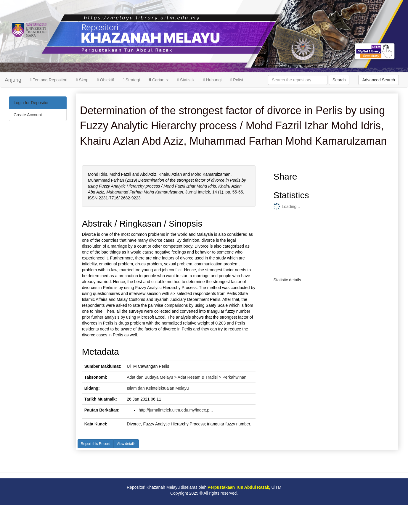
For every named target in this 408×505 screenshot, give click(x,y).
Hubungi (212, 80)
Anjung (13, 80)
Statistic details (287, 279)
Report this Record (95, 444)
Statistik (186, 80)
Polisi (236, 80)
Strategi (131, 80)
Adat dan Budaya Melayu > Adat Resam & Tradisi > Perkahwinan (186, 377)
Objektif (105, 80)
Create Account (28, 114)
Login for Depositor (31, 102)
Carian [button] (158, 80)
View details (126, 444)
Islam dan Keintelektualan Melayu (158, 388)
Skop (82, 80)
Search (339, 80)
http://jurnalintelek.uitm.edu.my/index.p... (176, 410)
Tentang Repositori (49, 80)
